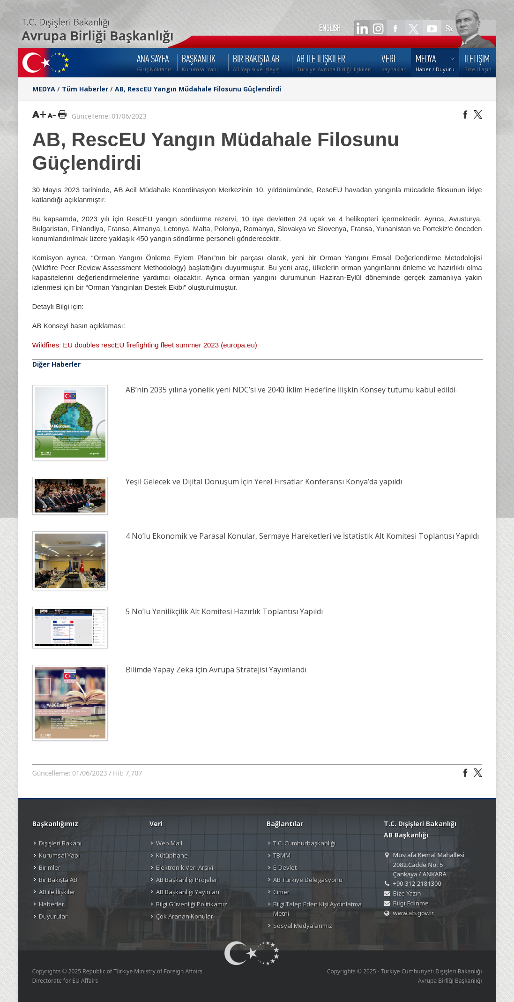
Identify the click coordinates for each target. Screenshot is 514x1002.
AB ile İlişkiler (57, 892)
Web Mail (169, 843)
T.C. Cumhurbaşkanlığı (304, 843)
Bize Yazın (407, 893)
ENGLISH (330, 28)
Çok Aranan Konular (184, 916)
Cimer (281, 892)
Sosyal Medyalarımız (302, 925)
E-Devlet (285, 867)
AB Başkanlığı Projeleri (187, 879)
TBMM (282, 855)
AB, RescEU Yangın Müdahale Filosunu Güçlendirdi (198, 88)
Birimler (49, 867)
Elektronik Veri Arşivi (184, 867)
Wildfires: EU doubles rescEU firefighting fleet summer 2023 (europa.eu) (144, 345)
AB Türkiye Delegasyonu (308, 879)
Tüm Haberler (85, 88)
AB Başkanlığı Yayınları (187, 892)
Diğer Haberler (56, 364)
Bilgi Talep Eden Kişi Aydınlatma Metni (317, 909)
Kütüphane (172, 855)
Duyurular (53, 916)
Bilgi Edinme (411, 903)
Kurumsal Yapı (59, 855)
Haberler (51, 904)
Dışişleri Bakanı (60, 843)
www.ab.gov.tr (413, 913)
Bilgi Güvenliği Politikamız (191, 904)
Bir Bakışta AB (58, 879)
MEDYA (43, 88)
